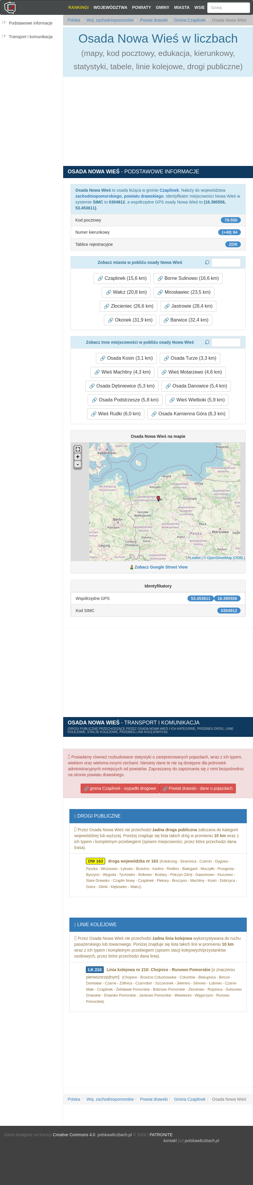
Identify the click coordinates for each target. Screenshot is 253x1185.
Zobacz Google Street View (161, 567)
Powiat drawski (153, 20)
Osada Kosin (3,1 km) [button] (126, 358)
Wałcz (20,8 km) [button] (126, 292)
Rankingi (78, 7)
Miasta (182, 7)
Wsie (199, 7)
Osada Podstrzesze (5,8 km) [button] (125, 400)
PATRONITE (161, 1134)
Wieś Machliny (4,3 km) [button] (122, 372)
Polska (74, 20)
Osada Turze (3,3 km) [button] (190, 358)
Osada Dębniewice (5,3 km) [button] (122, 386)
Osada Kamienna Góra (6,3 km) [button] (188, 413)
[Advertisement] (31, 79)
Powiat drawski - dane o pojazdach (198, 788)
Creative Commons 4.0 (74, 1134)
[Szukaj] (228, 7)
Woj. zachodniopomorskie (109, 20)
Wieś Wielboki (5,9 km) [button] (197, 400)
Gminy (162, 7)
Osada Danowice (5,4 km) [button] (196, 386)
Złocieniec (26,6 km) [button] (129, 306)
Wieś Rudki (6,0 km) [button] (116, 413)
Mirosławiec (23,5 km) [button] (183, 292)
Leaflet (195, 558)
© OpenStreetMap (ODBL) (224, 558)
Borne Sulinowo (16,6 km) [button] (188, 278)
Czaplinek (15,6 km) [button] (122, 278)
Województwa (110, 7)
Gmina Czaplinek (189, 20)
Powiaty (141, 7)
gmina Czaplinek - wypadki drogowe (120, 788)
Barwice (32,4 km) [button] (185, 320)
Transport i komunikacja (31, 36)
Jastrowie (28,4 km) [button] (188, 306)
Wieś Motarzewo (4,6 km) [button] (191, 372)
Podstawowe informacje (31, 23)
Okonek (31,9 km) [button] (130, 320)
